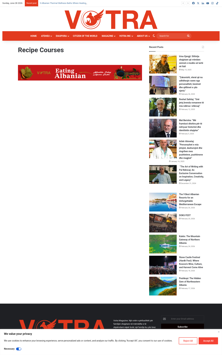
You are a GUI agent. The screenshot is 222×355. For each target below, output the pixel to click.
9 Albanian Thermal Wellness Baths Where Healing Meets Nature (69, 3)
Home (33, 36)
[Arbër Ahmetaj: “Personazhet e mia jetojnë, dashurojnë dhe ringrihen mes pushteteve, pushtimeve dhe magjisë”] (163, 149)
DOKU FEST (185, 215)
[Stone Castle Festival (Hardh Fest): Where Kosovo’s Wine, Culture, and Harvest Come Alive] (163, 265)
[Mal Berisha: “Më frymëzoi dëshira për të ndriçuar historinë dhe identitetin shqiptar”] (163, 128)
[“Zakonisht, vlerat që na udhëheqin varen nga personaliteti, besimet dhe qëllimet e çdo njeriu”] (163, 85)
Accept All (208, 341)
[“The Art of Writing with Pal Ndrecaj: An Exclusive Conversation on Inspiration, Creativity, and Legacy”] (163, 174)
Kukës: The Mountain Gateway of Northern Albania (189, 239)
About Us (142, 36)
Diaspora (61, 36)
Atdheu (45, 36)
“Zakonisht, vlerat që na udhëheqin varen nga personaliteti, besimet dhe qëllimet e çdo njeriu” (191, 84)
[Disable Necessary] (18, 349)
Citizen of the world (85, 36)
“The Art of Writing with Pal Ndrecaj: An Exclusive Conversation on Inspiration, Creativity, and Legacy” (191, 173)
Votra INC (125, 36)
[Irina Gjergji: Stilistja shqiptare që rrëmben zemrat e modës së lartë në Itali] (163, 64)
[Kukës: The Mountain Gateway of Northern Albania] (163, 244)
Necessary (9, 349)
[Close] (219, 332)
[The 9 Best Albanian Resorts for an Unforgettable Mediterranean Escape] (163, 202)
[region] (111, 342)
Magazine (107, 36)
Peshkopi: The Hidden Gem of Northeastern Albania (190, 281)
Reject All (188, 341)
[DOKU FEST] (163, 223)
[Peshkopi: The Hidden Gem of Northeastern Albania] (163, 286)
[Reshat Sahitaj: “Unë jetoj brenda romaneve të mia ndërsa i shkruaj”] (163, 107)
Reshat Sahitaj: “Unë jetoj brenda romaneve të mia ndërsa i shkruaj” (191, 102)
